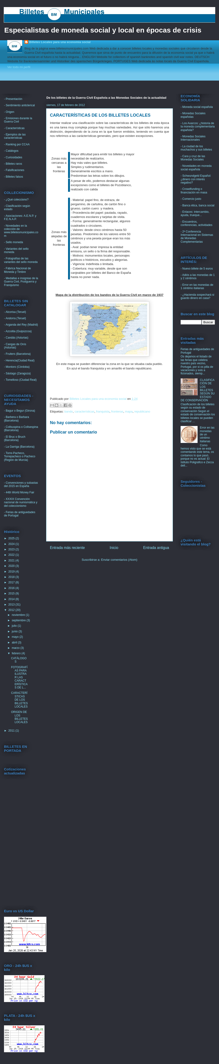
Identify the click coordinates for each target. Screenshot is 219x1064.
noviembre (19, 615)
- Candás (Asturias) (16, 337)
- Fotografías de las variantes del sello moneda (21, 260)
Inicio (114, 548)
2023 (12, 549)
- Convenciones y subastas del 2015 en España (21, 484)
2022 (12, 555)
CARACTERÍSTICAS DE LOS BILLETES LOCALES (19, 699)
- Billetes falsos (13, 176)
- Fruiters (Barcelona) (17, 354)
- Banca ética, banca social (197, 205)
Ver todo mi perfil (18, 67)
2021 (12, 560)
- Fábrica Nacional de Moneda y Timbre (17, 270)
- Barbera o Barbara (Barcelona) (16, 418)
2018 (12, 577)
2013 (12, 604)
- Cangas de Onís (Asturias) (15, 346)
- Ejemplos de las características (15, 136)
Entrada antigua (156, 548)
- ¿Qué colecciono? (16, 199)
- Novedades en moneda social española (196, 167)
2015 (12, 593)
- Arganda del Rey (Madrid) (21, 324)
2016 (12, 588)
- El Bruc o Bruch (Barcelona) (14, 438)
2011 (12, 730)
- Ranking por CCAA (17, 144)
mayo (16, 636)
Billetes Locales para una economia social (60, 42)
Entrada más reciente (67, 548)
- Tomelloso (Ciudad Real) (20, 379)
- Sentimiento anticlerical (19, 105)
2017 (12, 582)
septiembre (19, 620)
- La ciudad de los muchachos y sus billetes (196, 148)
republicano (142, 411)
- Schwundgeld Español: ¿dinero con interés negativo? (196, 179)
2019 (12, 571)
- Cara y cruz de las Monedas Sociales (193, 158)
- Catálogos (11, 150)
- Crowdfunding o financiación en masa (194, 190)
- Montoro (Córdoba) (17, 366)
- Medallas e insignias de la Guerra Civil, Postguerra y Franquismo (21, 282)
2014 (12, 599)
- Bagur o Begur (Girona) (19, 410)
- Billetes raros (13, 163)
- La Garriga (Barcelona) (19, 446)
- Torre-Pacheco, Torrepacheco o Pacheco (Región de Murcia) (19, 456)
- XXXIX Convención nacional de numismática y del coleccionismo (20, 502)
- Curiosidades (13, 157)
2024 (12, 544)
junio (15, 631)
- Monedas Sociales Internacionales (193, 138)
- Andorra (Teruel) (15, 318)
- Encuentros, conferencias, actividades (196, 223)
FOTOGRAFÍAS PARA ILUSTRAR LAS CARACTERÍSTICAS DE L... (19, 677)
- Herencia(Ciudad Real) (19, 360)
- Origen (9, 112)
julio (15, 625)
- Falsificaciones (14, 170)
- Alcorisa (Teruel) (15, 312)
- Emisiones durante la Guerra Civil (18, 120)
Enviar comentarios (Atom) (119, 559)
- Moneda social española (197, 107)
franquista (103, 411)
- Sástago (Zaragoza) (17, 373)
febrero (16, 653)
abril (15, 642)
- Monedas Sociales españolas (193, 115)
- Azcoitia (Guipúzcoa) (18, 331)
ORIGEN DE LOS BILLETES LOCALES (19, 717)
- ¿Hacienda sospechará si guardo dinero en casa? (197, 296)
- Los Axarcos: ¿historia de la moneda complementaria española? (198, 127)
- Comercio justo (191, 199)
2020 (12, 566)
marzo (16, 648)
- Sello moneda (13, 242)
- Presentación (13, 99)
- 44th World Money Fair (19, 492)
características (84, 411)
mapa (129, 411)
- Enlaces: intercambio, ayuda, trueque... (195, 213)
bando (68, 411)
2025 (12, 538)
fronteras (117, 411)
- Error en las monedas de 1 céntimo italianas (197, 286)
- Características (14, 128)
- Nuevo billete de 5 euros (197, 268)
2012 (12, 610)
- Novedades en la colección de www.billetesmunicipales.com (21, 230)
